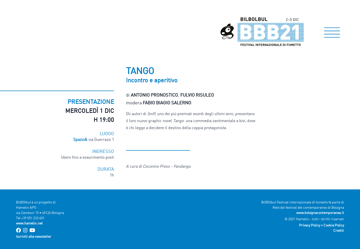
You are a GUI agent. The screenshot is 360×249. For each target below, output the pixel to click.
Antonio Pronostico (154, 95)
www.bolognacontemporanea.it (320, 212)
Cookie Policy (334, 225)
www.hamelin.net (29, 223)
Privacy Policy (309, 225)
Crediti (338, 230)
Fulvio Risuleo (197, 95)
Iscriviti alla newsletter (33, 236)
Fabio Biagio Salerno (167, 102)
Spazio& (80, 139)
